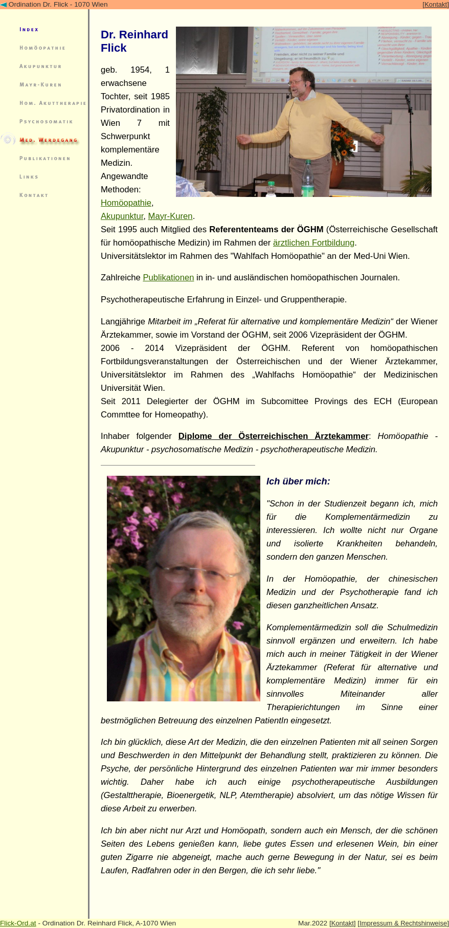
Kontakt (435, 4)
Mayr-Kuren (170, 216)
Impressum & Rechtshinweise (403, 923)
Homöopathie (126, 203)
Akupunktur (122, 216)
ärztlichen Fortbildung (313, 243)
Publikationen (168, 277)
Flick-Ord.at (18, 923)
